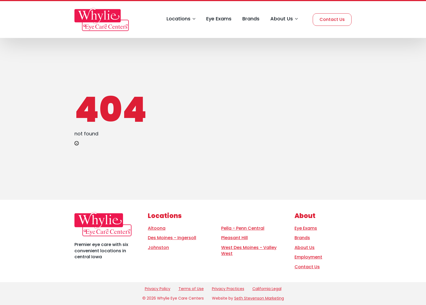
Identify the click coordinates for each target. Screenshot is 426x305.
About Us (281, 19)
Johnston (158, 247)
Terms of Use (191, 288)
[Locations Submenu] (192, 19)
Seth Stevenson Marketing (259, 298)
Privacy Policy (157, 288)
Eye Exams (218, 19)
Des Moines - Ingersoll (172, 238)
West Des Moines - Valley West (249, 250)
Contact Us (307, 267)
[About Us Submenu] (295, 19)
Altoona (156, 228)
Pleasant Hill (234, 238)
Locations (178, 19)
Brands (250, 19)
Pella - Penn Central (242, 228)
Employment (308, 257)
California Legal (266, 288)
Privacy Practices (228, 288)
